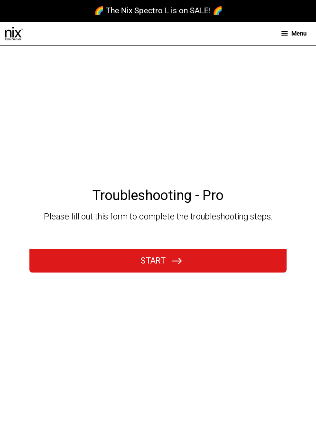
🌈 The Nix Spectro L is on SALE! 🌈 (158, 10)
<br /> (158, 197)
